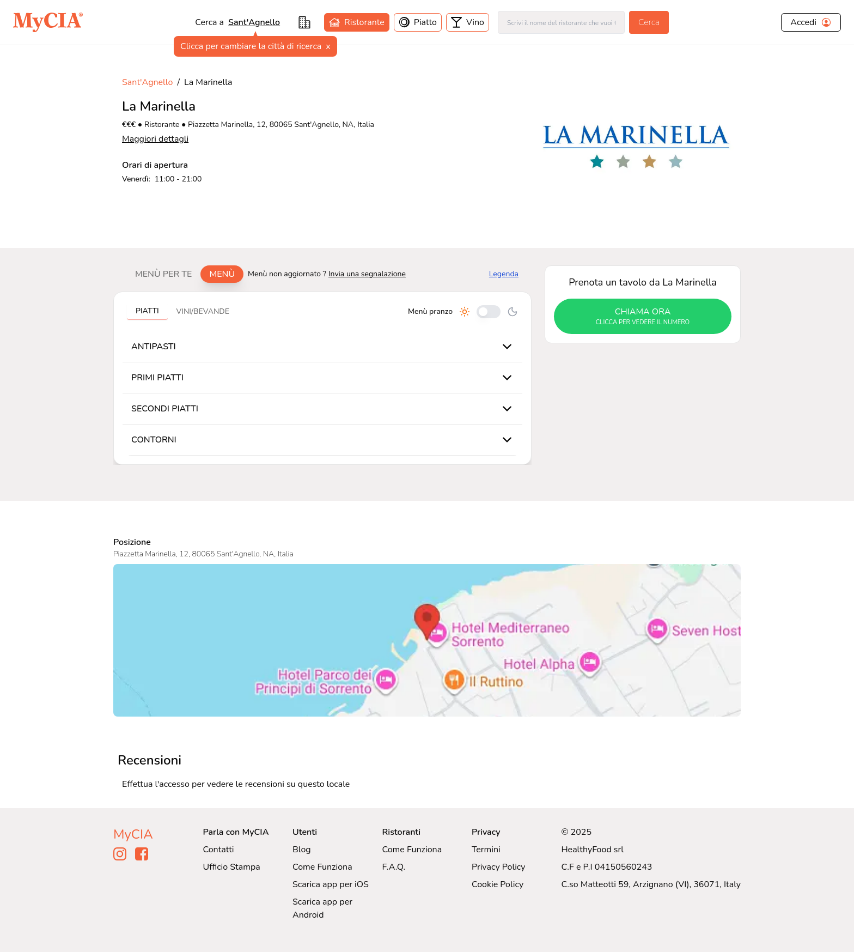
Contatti (218, 850)
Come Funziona (322, 867)
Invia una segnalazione (367, 274)
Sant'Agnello (254, 22)
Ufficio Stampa (231, 867)
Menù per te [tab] (163, 274)
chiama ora (643, 317)
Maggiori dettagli (155, 139)
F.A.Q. (393, 867)
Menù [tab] (222, 274)
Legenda (503, 274)
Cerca (649, 22)
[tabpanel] (322, 378)
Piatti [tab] (147, 311)
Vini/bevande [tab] (202, 311)
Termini (486, 850)
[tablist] (184, 274)
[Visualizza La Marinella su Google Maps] (427, 640)
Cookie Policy (497, 884)
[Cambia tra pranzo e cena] (489, 311)
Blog (301, 850)
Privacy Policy (499, 867)
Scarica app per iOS (330, 884)
